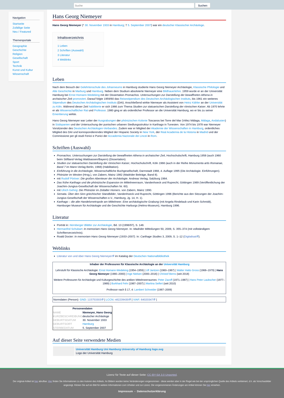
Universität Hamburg (176, 264)
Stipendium (59, 102)
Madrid (204, 132)
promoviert (79, 98)
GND (83, 299)
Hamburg (118, 25)
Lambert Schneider (145, 289)
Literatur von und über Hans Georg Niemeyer (84, 256)
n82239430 (122, 299)
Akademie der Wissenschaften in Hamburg (177, 128)
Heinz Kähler (192, 102)
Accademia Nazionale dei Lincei (127, 135)
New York (148, 132)
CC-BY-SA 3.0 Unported (162, 374)
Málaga (205, 120)
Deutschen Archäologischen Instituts (94, 102)
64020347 (147, 299)
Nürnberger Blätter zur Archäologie (91, 225)
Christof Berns (168, 273)
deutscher (168, 25)
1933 (106, 25)
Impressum (125, 391)
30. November (93, 25)
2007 (148, 25)
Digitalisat (190, 236)
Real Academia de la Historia (178, 132)
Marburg (80, 91)
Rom (153, 135)
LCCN (109, 299)
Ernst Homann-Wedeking (84, 94)
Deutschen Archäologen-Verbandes (95, 128)
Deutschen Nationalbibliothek (151, 256)
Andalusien (218, 120)
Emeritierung (60, 114)
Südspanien (62, 124)
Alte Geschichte (62, 91)
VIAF (136, 299)
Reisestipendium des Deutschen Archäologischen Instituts (155, 98)
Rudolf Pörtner (70, 178)
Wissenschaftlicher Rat (74, 110)
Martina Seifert (154, 283)
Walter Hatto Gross (188, 270)
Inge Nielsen (134, 273)
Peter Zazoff (165, 279)
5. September (136, 25)
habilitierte (95, 106)
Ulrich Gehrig (69, 190)
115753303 (94, 299)
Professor (100, 110)
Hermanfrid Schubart (69, 228)
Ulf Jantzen (152, 270)
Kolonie (142, 120)
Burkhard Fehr (119, 283)
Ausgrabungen (107, 120)
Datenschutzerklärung (151, 391)
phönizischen (130, 120)
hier (36, 381)
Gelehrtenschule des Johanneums (101, 87)
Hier (50, 381)
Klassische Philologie (206, 87)
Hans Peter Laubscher (203, 279)
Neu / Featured (21, 31)
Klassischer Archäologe (189, 25)
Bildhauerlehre (172, 91)
